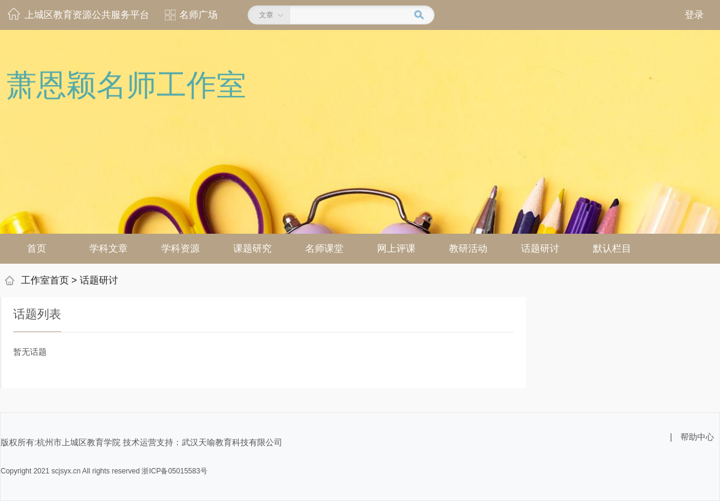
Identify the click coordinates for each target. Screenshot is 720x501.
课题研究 (252, 248)
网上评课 (396, 248)
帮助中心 (697, 437)
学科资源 (180, 248)
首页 (36, 248)
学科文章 (108, 248)
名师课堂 (324, 248)
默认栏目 (612, 248)
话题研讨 (540, 248)
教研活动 (468, 248)
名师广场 (198, 15)
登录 (694, 15)
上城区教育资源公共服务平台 (87, 15)
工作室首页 (45, 280)
